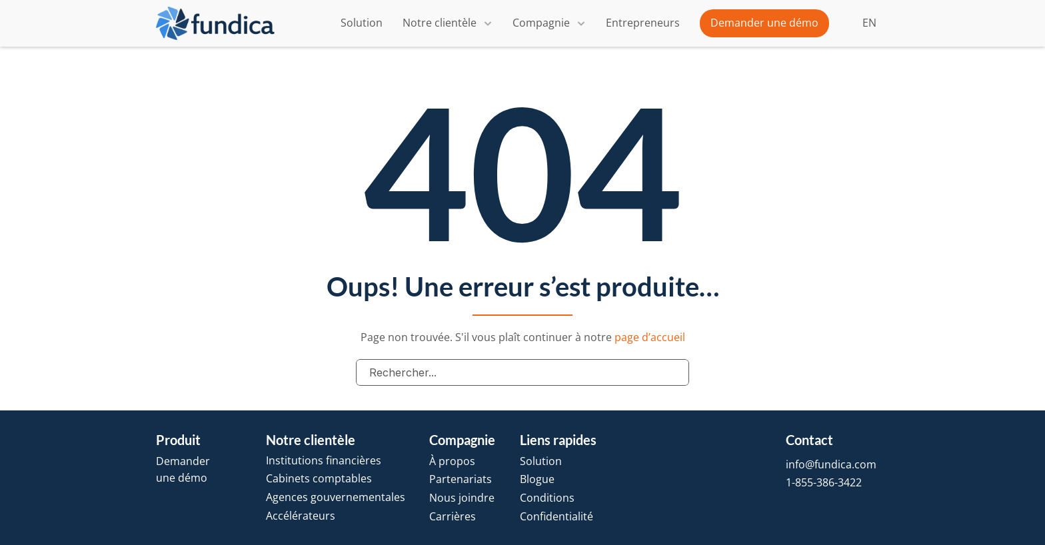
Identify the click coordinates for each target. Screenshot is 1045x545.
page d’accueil (649, 337)
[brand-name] (215, 23)
